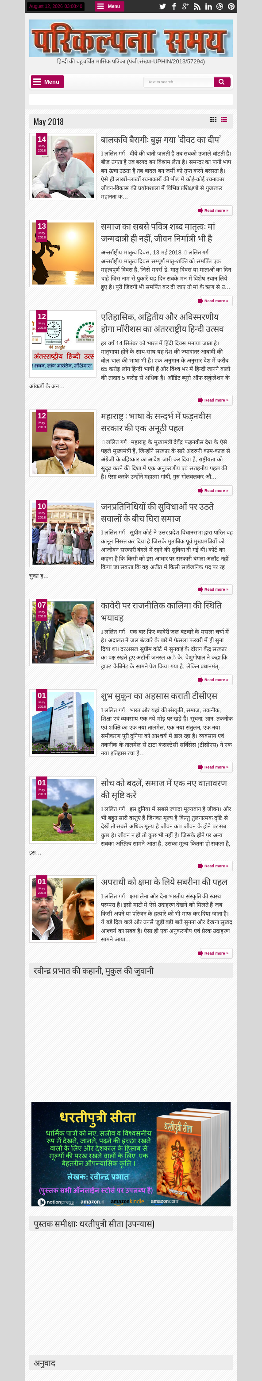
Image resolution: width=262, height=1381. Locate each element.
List (224, 119)
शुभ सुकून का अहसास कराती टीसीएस (159, 695)
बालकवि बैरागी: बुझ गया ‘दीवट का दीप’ (161, 139)
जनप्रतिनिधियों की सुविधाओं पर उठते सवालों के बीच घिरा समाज (157, 511)
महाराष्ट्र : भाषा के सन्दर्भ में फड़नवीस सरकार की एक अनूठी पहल (156, 421)
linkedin (208, 6)
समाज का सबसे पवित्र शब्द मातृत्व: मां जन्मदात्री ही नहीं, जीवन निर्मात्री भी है (158, 231)
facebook (174, 6)
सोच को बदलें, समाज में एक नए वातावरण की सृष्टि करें (164, 788)
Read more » (216, 210)
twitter (162, 6)
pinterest (231, 6)
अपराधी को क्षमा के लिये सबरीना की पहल (164, 881)
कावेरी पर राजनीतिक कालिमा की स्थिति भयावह (161, 610)
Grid (213, 119)
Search (222, 82)
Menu (114, 6)
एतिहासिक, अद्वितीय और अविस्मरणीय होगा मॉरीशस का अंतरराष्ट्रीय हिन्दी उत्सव (162, 322)
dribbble (220, 6)
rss (197, 6)
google (185, 6)
